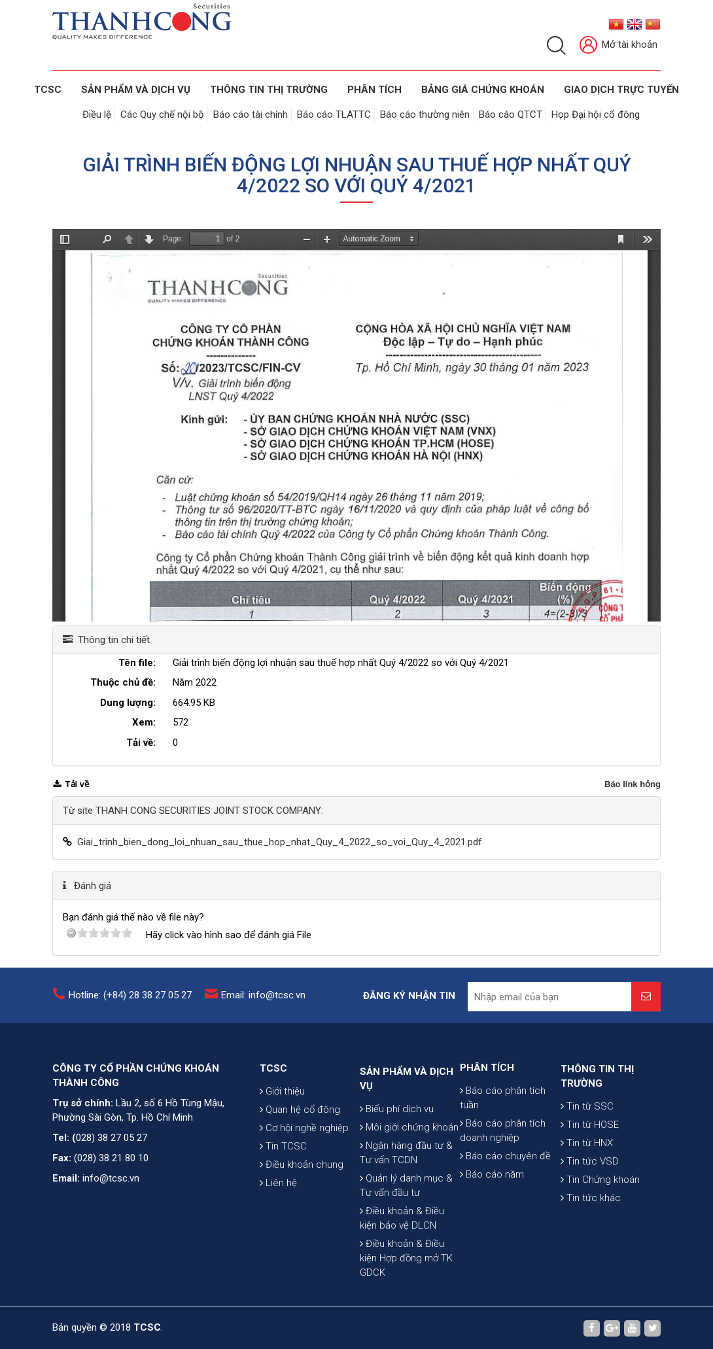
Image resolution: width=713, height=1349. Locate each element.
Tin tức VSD (590, 1226)
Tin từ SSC (587, 1171)
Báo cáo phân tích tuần (503, 1153)
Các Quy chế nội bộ (162, 114)
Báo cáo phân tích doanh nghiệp (503, 1186)
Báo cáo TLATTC (334, 114)
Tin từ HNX (587, 1208)
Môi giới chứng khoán (409, 1225)
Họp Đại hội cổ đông (595, 114)
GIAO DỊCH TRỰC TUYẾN (621, 90)
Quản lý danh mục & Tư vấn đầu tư (406, 1283)
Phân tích (374, 90)
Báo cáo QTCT (510, 114)
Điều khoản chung (301, 1223)
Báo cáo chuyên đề (505, 1212)
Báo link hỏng (632, 784)
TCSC (47, 90)
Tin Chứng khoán (600, 1244)
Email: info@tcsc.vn (263, 1005)
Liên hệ (278, 1241)
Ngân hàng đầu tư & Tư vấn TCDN (406, 1250)
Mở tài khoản (618, 45)
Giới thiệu (282, 1149)
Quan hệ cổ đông (300, 1168)
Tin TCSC (283, 1204)
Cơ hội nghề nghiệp (304, 1186)
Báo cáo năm (492, 1230)
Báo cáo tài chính (250, 114)
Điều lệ (96, 114)
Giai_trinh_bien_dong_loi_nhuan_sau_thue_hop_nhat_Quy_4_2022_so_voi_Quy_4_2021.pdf (279, 842)
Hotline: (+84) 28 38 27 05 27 (130, 1005)
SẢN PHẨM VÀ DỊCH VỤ (135, 90)
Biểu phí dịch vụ (397, 1206)
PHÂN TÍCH (487, 1123)
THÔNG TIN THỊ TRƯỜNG (269, 90)
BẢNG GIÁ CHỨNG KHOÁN (482, 90)
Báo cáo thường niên (425, 114)
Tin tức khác (591, 1263)
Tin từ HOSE (590, 1189)
